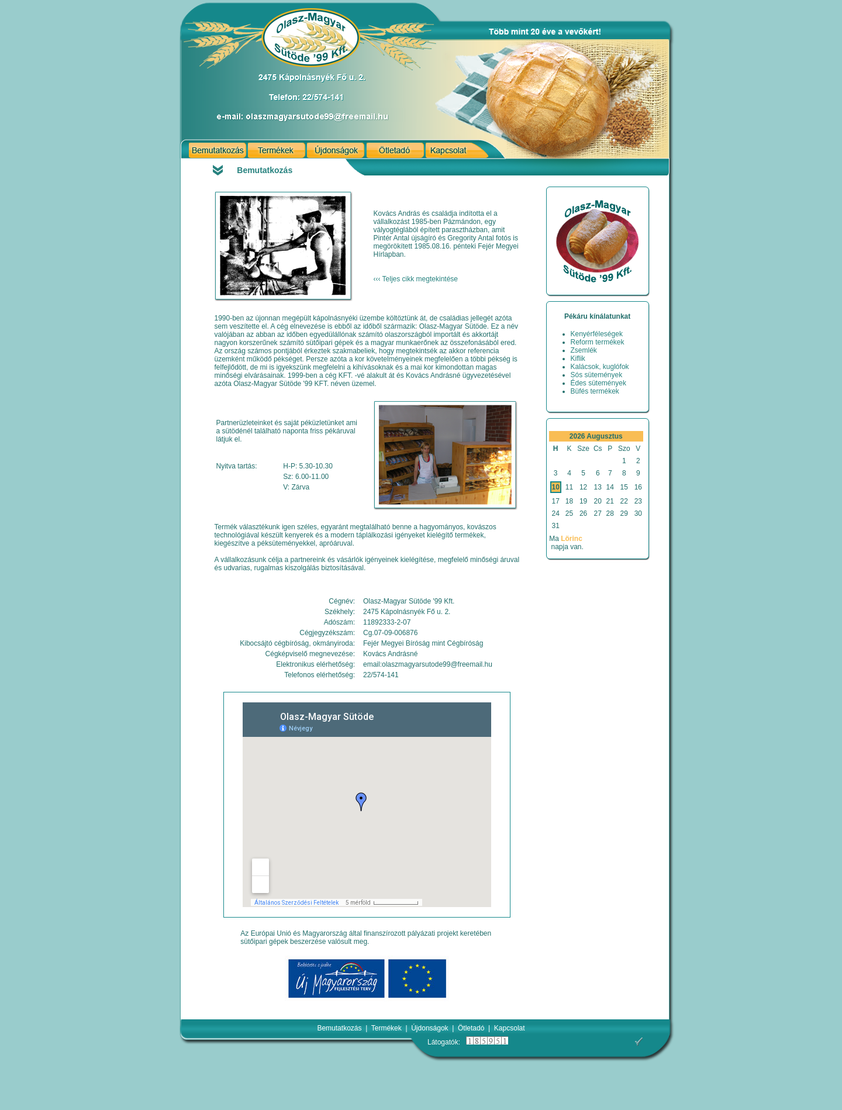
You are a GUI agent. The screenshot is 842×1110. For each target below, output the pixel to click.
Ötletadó (471, 1028)
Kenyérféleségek (597, 334)
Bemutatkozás (339, 1028)
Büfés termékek (595, 391)
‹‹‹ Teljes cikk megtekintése (416, 279)
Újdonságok (429, 1028)
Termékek (386, 1028)
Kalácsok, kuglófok (600, 367)
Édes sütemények (598, 383)
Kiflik (578, 358)
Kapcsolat (509, 1028)
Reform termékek (597, 342)
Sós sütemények (597, 375)
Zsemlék (584, 350)
